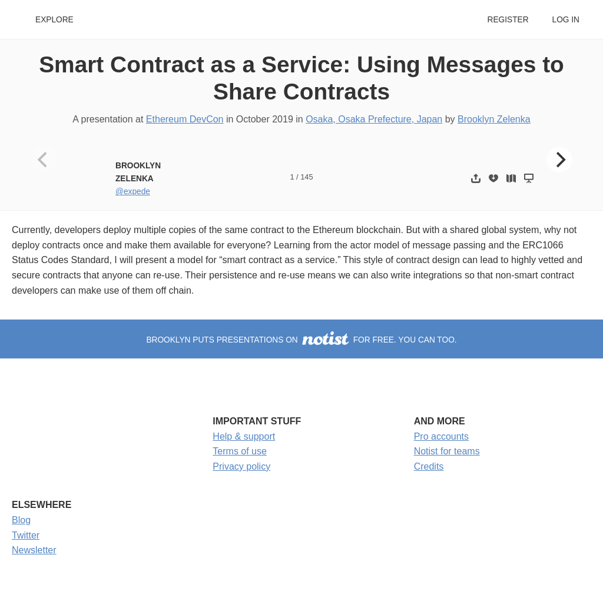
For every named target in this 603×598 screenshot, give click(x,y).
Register (507, 19)
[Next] (559, 159)
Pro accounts (441, 436)
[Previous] (44, 159)
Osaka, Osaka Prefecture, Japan (374, 119)
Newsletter (34, 550)
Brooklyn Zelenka (494, 119)
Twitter (25, 535)
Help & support (244, 436)
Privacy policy (241, 466)
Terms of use (240, 451)
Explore (54, 19)
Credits (429, 466)
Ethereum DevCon (185, 119)
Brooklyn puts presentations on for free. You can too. (301, 339)
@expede (132, 191)
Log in (565, 19)
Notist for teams (447, 451)
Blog (21, 520)
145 (306, 176)
